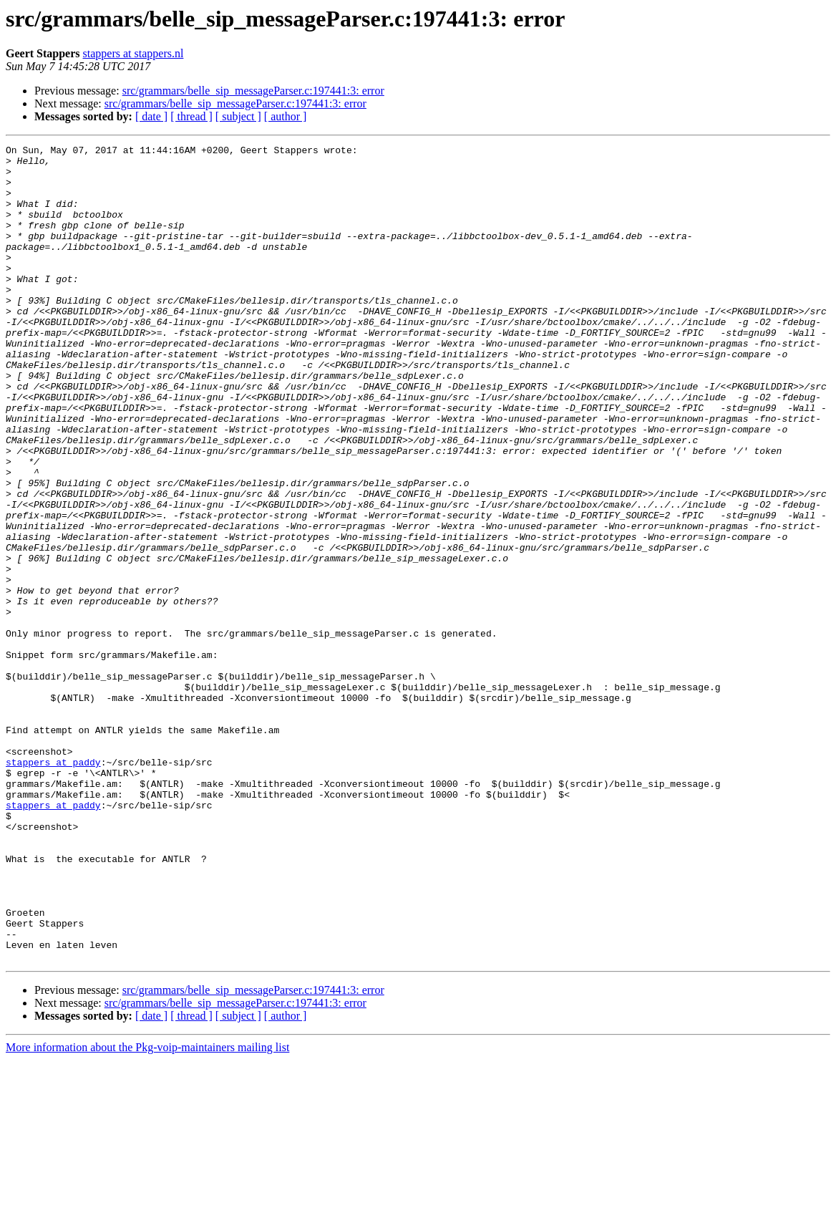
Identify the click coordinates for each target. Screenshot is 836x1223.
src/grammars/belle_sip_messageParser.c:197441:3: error (253, 90)
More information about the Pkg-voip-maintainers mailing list (147, 1210)
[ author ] (285, 116)
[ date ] (151, 116)
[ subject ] (238, 116)
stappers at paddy (53, 886)
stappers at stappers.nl (133, 53)
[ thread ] (191, 116)
